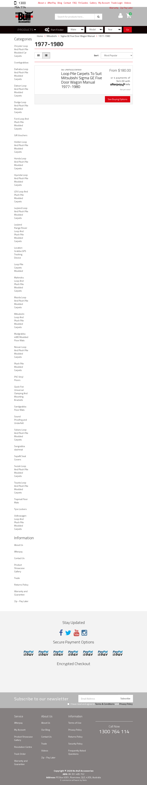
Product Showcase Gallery (19, 568)
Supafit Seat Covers (20, 457)
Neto (84, 780)
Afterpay (18, 551)
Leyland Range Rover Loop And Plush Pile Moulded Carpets (20, 233)
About (42, 2)
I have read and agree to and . (100, 704)
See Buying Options (117, 99)
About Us (18, 545)
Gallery (93, 2)
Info (128, 84)
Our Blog (45, 729)
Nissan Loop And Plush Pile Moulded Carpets (21, 352)
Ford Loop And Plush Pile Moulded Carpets (21, 123)
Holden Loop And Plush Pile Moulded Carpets (21, 146)
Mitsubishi (52, 36)
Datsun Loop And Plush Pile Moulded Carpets (21, 90)
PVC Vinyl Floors (18, 378)
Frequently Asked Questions (77, 752)
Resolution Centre (23, 747)
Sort (96, 55)
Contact (67, 2)
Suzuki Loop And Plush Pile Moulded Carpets (21, 471)
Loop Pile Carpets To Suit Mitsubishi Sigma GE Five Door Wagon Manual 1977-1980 (81, 79)
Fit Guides (83, 2)
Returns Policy (21, 584)
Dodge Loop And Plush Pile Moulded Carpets (21, 107)
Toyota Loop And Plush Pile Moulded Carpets (21, 487)
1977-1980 (104, 36)
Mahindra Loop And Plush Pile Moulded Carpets (19, 284)
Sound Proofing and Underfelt (20, 420)
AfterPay (52, 2)
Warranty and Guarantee (21, 592)
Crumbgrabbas (21, 62)
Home (40, 36)
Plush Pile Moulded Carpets (19, 367)
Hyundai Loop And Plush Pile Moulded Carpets (21, 180)
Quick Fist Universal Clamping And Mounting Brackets (21, 393)
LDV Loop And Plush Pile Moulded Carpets (21, 196)
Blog (60, 2)
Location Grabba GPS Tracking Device (20, 252)
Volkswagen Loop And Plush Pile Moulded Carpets (20, 522)
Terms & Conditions (104, 704)
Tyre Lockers (20, 509)
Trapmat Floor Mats (21, 500)
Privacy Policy (125, 704)
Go (127, 29)
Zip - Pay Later (21, 601)
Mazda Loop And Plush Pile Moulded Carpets (21, 302)
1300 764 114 (20, 5)
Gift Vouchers (20, 135)
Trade (17, 578)
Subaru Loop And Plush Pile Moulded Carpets (21, 434)
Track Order (20, 754)
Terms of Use (74, 722)
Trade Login (117, 2)
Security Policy (75, 743)
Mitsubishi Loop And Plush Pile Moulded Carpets (19, 320)
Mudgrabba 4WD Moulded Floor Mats (21, 337)
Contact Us (19, 558)
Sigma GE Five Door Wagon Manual (78, 36)
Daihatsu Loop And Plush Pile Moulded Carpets (21, 74)
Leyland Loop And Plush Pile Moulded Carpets (21, 213)
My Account (104, 2)
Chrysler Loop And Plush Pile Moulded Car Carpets (21, 51)
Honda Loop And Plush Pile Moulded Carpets (21, 163)
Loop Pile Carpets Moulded (18, 267)
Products (26, 29)
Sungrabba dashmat (19, 447)
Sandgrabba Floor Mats (20, 408)
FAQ (75, 2)
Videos (127, 2)
